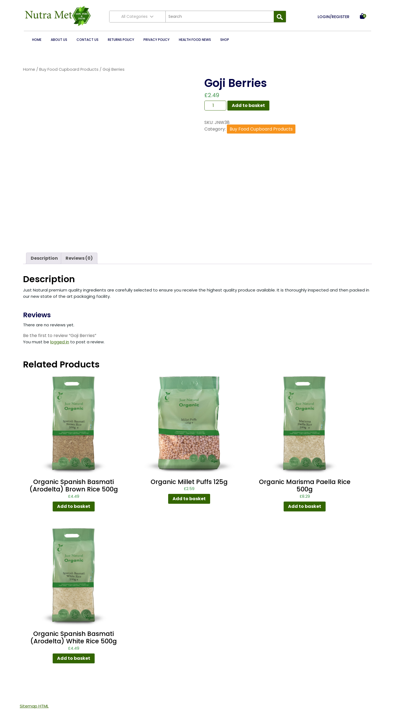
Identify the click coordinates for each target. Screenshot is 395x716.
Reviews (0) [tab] (79, 258)
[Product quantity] (215, 106)
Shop (224, 39)
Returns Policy (121, 39)
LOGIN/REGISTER (333, 16)
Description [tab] (44, 258)
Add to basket (248, 105)
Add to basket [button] (73, 506)
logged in (59, 342)
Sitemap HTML (34, 706)
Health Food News (195, 39)
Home (36, 39)
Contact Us (87, 39)
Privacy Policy (156, 39)
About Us (59, 39)
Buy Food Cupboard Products (68, 69)
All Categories (137, 16)
